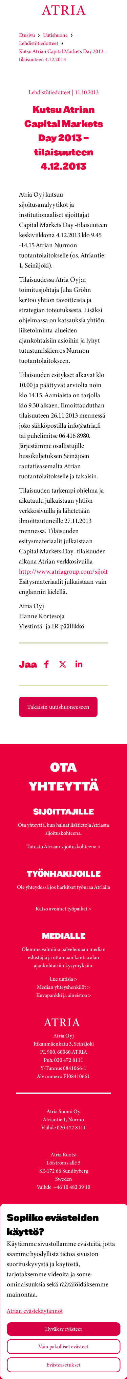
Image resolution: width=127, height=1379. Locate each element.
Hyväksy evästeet (63, 1329)
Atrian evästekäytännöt (35, 1310)
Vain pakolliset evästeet (63, 1346)
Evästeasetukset (63, 1365)
